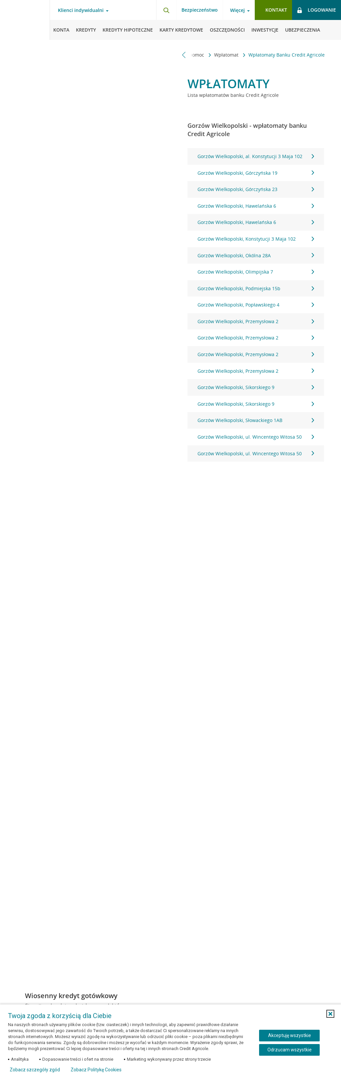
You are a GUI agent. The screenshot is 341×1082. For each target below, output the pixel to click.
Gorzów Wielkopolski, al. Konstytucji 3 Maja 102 (255, 156)
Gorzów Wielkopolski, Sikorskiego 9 (255, 387)
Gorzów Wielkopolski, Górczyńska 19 (255, 173)
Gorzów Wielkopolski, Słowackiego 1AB (255, 420)
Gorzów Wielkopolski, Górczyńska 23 (255, 189)
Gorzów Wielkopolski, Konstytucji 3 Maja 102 (255, 239)
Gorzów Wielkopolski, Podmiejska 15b (255, 288)
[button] (330, 1013)
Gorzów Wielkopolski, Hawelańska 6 (255, 206)
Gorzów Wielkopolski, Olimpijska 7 (255, 272)
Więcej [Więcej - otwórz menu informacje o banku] (237, 10)
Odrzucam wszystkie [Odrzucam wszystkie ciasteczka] (289, 1049)
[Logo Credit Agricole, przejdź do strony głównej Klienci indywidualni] (25, 20)
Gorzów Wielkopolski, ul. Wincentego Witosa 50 (255, 437)
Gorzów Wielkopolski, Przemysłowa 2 (255, 321)
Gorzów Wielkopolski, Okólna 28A (255, 255)
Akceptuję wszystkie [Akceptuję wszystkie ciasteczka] (289, 1035)
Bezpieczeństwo (199, 10)
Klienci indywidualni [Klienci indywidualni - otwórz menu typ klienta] (81, 10)
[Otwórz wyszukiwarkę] (166, 10)
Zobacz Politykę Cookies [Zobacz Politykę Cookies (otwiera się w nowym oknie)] (96, 1069)
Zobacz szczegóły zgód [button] (35, 1069)
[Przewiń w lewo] (184, 55)
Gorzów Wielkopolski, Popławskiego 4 (255, 305)
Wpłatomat (227, 55)
